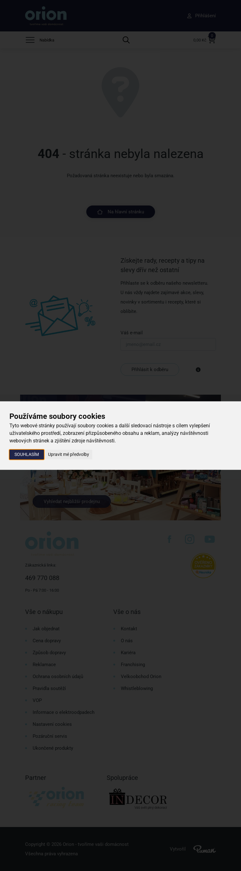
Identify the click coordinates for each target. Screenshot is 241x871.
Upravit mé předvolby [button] (68, 454)
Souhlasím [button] (26, 454)
